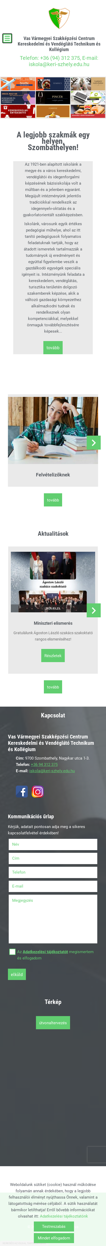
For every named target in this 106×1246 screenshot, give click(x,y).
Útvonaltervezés (53, 1023)
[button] (94, 443)
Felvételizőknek (53, 474)
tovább (53, 347)
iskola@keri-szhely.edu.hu (52, 771)
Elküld (17, 974)
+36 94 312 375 (44, 764)
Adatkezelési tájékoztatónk (64, 1216)
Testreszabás (54, 1226)
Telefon (25, 872)
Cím (15, 858)
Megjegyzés (22, 900)
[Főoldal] (59, 18)
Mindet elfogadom (54, 1238)
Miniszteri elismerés (53, 623)
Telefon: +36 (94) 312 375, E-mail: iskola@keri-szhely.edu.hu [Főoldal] (59, 51)
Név (22, 844)
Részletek (53, 655)
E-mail (24, 886)
